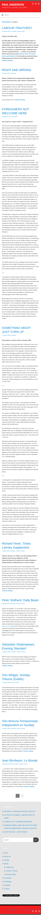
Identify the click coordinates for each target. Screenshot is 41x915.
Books (6, 863)
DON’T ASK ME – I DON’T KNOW (15, 832)
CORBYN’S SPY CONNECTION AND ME (18, 821)
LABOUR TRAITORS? (17, 28)
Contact (7, 889)
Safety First (10, 867)
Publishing (7, 881)
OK (35, 839)
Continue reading (8, 60)
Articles (6, 860)
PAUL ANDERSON (13, 4)
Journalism (14, 31)
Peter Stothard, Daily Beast (20, 600)
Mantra (25, 909)
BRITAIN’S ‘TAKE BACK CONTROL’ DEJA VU (19, 811)
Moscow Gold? (21, 31)
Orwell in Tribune (20, 550)
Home (6, 853)
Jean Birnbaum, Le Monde (20, 760)
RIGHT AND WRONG (16, 70)
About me (7, 856)
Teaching (7, 885)
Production (8, 878)
